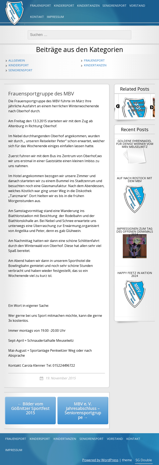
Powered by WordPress (100, 460)
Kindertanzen (88, 5)
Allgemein (16, 60)
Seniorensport (114, 5)
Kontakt (37, 17)
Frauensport (40, 5)
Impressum (55, 17)
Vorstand (137, 5)
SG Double (144, 460)
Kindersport (64, 5)
